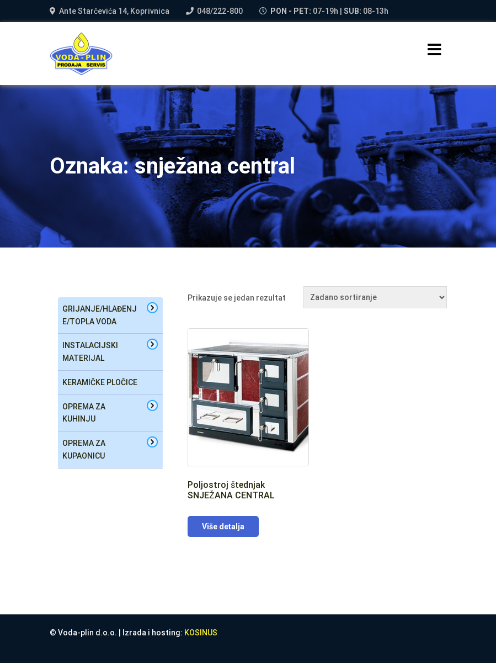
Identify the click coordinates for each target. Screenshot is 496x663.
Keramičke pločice (99, 382)
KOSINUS (200, 632)
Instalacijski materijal (90, 351)
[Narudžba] (375, 297)
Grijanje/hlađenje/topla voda (99, 315)
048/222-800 (220, 11)
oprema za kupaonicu (83, 449)
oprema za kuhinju (83, 413)
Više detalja (223, 526)
